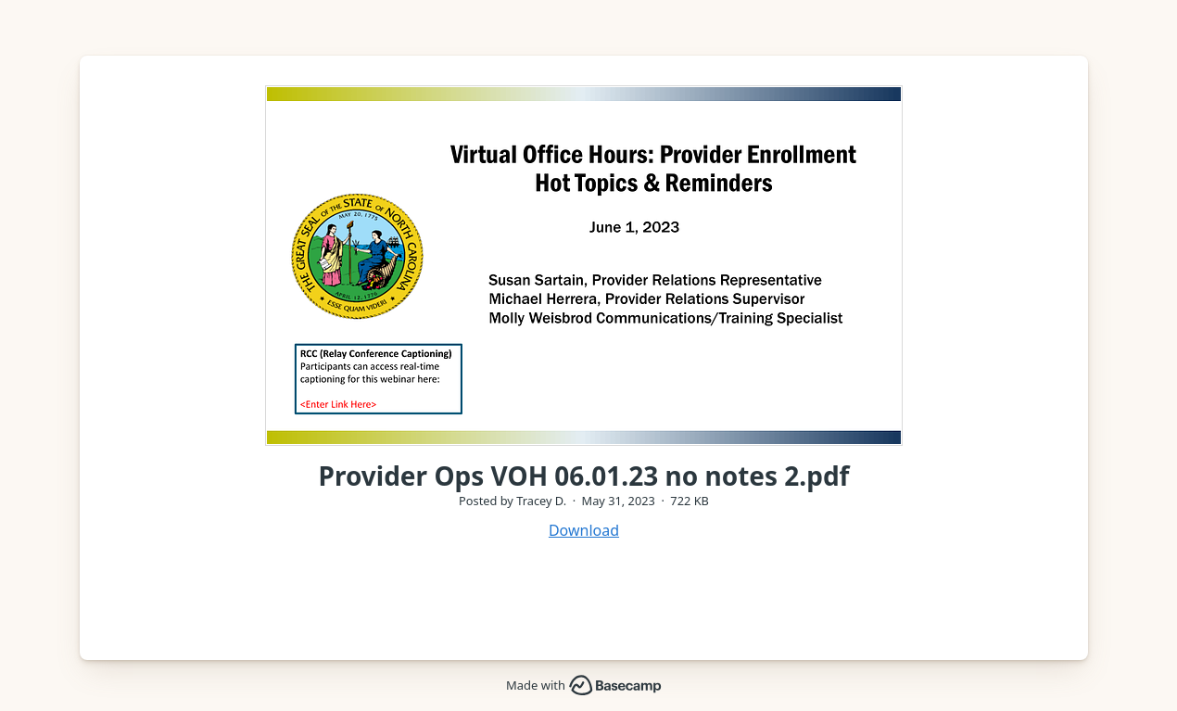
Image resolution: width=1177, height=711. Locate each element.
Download (584, 530)
